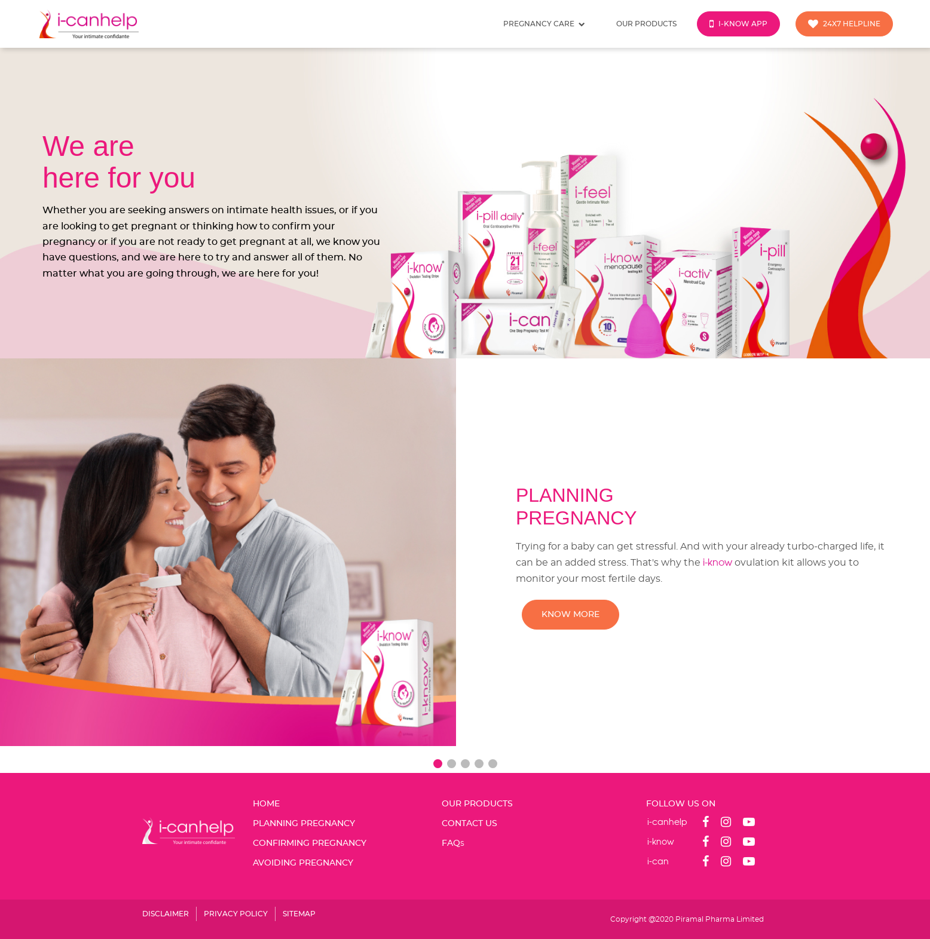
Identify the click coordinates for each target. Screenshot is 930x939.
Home (266, 804)
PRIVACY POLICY (236, 913)
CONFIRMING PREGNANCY (309, 843)
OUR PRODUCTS (477, 804)
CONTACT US (469, 824)
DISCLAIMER (165, 913)
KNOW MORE (570, 614)
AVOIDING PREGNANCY (303, 863)
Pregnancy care (544, 24)
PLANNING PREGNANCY (304, 824)
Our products (646, 23)
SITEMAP (299, 913)
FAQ (453, 843)
